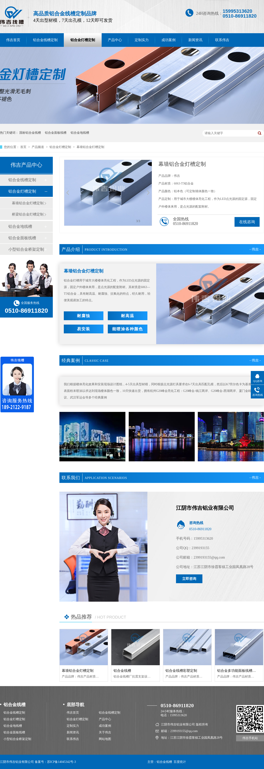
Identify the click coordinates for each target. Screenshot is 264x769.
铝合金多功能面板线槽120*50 (240, 670)
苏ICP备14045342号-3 (61, 762)
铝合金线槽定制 (45, 40)
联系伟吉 (222, 40)
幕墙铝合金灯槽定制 (90, 147)
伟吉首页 (73, 712)
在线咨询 (247, 222)
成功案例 (168, 40)
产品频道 (38, 147)
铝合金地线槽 (80, 132)
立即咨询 (189, 579)
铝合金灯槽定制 (82, 40)
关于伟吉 (105, 732)
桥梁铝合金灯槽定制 (28, 214)
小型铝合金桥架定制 (26, 249)
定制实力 (142, 40)
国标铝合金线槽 (30, 132)
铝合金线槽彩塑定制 (181, 670)
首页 (23, 147)
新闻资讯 (195, 40)
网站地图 (105, 739)
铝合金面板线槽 (55, 132)
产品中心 (115, 40)
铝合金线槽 (122, 670)
